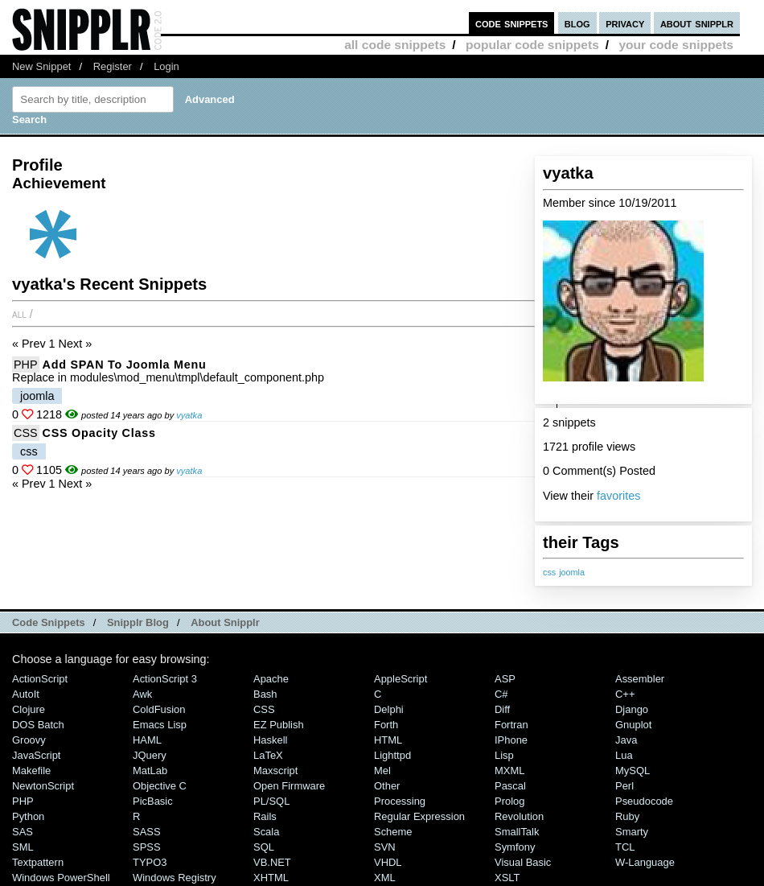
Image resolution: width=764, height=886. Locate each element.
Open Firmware (289, 786)
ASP (505, 679)
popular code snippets (532, 45)
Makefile (31, 770)
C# (501, 694)
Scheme (393, 832)
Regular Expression (419, 816)
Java (626, 740)
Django (631, 709)
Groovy (29, 740)
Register (112, 66)
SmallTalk (517, 832)
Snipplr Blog (138, 622)
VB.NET (272, 862)
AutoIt (25, 694)
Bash (265, 694)
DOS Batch (38, 725)
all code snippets (395, 45)
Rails (265, 816)
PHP (26, 364)
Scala (266, 832)
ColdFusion (159, 709)
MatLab (150, 770)
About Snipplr (225, 622)
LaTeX (268, 755)
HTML (388, 740)
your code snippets (675, 45)
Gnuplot (633, 725)
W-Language (645, 862)
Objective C (160, 786)
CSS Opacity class (99, 433)
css (549, 572)
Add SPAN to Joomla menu (125, 364)
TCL (625, 847)
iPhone (511, 740)
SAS (22, 832)
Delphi (389, 709)
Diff (502, 709)
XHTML (271, 878)
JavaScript (36, 755)
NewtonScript (43, 786)
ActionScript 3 (165, 679)
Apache (271, 679)
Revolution (519, 816)
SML (23, 847)
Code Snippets (48, 622)
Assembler (639, 679)
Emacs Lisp (160, 725)
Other (387, 786)
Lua (624, 755)
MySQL (632, 770)
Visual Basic (523, 862)
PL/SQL (271, 801)
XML (385, 878)
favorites (618, 495)
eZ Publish (278, 725)
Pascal (510, 786)
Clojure (28, 709)
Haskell (270, 740)
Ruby (627, 816)
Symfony (515, 847)
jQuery (149, 755)
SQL (263, 847)
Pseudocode (644, 801)
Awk (142, 694)
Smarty (631, 832)
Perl (624, 786)
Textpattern (38, 862)
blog (577, 23)
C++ (625, 694)
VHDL (388, 862)
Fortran (511, 725)
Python (28, 816)
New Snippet (41, 66)
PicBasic (153, 801)
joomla (572, 572)
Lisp (504, 755)
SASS (147, 832)
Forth (386, 725)
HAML (147, 740)
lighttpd (392, 755)
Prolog (509, 801)
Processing (399, 801)
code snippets (511, 23)
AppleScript (400, 679)
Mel (382, 770)
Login (166, 66)
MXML (509, 770)
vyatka (189, 415)
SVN (385, 847)
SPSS (147, 847)
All (19, 313)
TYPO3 (149, 862)
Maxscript (275, 770)
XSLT (507, 878)
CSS (26, 433)
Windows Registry (174, 878)
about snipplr (696, 23)
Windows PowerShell (61, 878)
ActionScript (40, 679)
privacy (625, 23)
